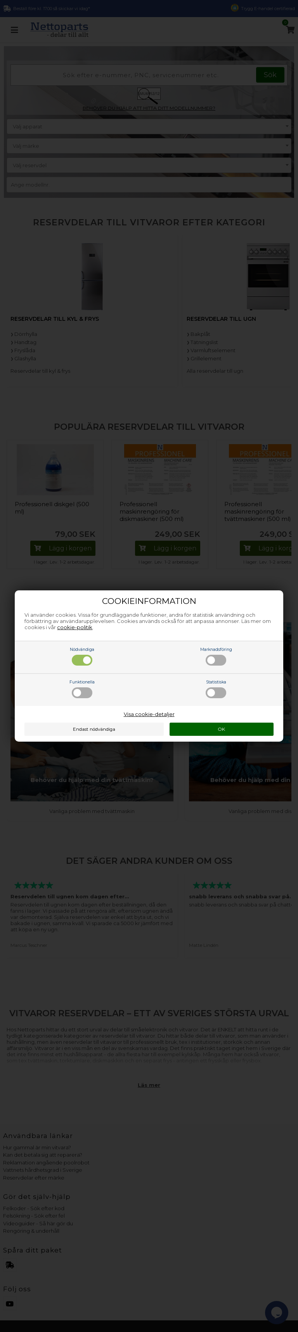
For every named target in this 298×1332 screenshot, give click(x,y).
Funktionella (82, 689)
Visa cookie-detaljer (149, 714)
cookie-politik (74, 627)
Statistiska (216, 689)
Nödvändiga (82, 656)
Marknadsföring (216, 656)
